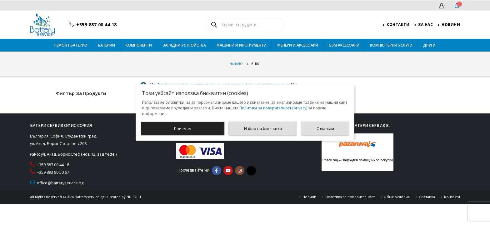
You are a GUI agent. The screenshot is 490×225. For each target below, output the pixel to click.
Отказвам (325, 128)
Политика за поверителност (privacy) (273, 108)
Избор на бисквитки (263, 128)
